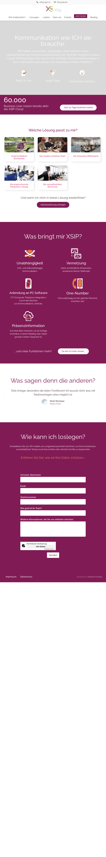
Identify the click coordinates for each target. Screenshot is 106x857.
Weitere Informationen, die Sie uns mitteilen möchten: (47, 519)
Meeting (93, 17)
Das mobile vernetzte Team (52, 156)
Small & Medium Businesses (19, 157)
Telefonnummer (28, 497)
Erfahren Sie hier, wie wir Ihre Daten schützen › (53, 457)
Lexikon (46, 17)
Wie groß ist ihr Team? (31, 508)
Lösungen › (34, 17)
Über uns (57, 17)
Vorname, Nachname (31, 475)
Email (23, 486)
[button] (4, 397)
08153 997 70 (44, 2)
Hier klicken (40, 547)
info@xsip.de (62, 2)
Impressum (11, 577)
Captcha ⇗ (49, 549)
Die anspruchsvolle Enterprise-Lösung (19, 185)
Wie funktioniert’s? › (18, 17)
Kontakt (67, 17)
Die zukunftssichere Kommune (52, 185)
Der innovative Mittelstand (85, 156)
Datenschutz (26, 577)
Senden (53, 555)
